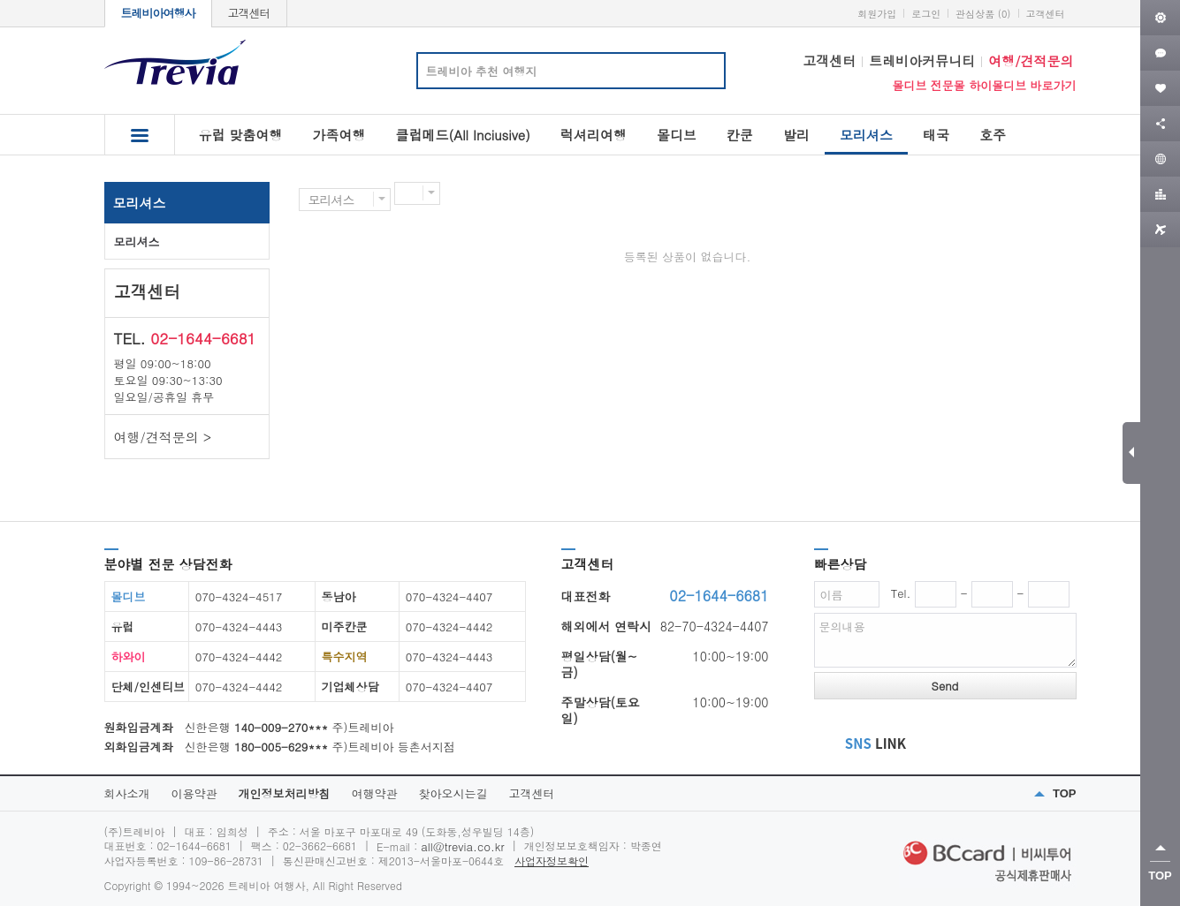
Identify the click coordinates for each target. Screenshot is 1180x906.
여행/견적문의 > (163, 436)
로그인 (925, 13)
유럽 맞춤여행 (241, 134)
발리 (796, 134)
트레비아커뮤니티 (922, 60)
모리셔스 (866, 140)
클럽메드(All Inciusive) (463, 134)
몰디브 (677, 134)
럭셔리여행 (593, 134)
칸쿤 (740, 134)
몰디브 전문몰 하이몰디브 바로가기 (984, 85)
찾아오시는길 (453, 793)
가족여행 (339, 134)
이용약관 (194, 793)
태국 (936, 134)
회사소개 (127, 793)
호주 (992, 134)
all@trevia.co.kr (462, 846)
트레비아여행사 (158, 12)
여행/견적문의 (1030, 60)
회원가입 (876, 13)
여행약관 (375, 793)
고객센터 (249, 12)
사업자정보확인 (551, 860)
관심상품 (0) (982, 13)
